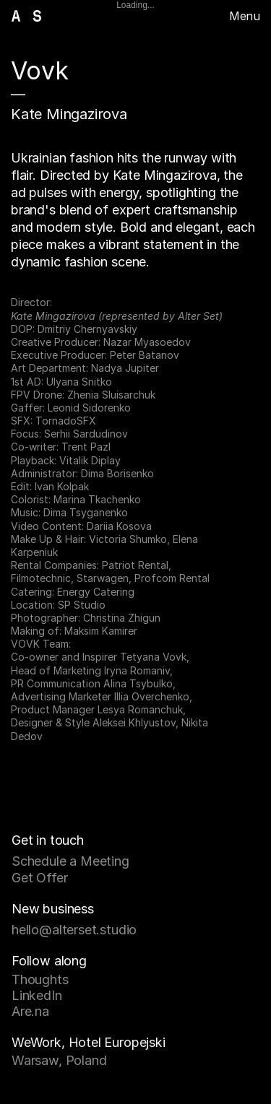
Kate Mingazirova (69, 114)
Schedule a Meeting (70, 861)
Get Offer (39, 877)
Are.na (30, 1011)
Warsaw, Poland (59, 1060)
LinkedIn (37, 995)
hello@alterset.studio (74, 929)
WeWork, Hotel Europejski (88, 1042)
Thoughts (40, 979)
